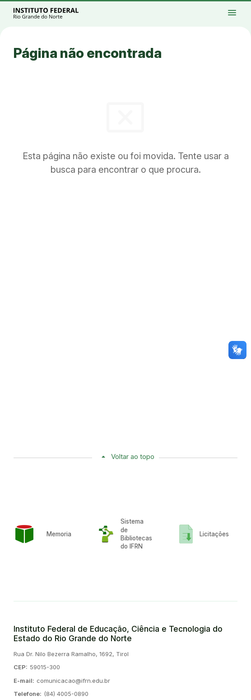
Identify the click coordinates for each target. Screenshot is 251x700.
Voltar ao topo (132, 456)
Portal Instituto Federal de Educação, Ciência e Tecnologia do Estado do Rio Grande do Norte (56, 13)
